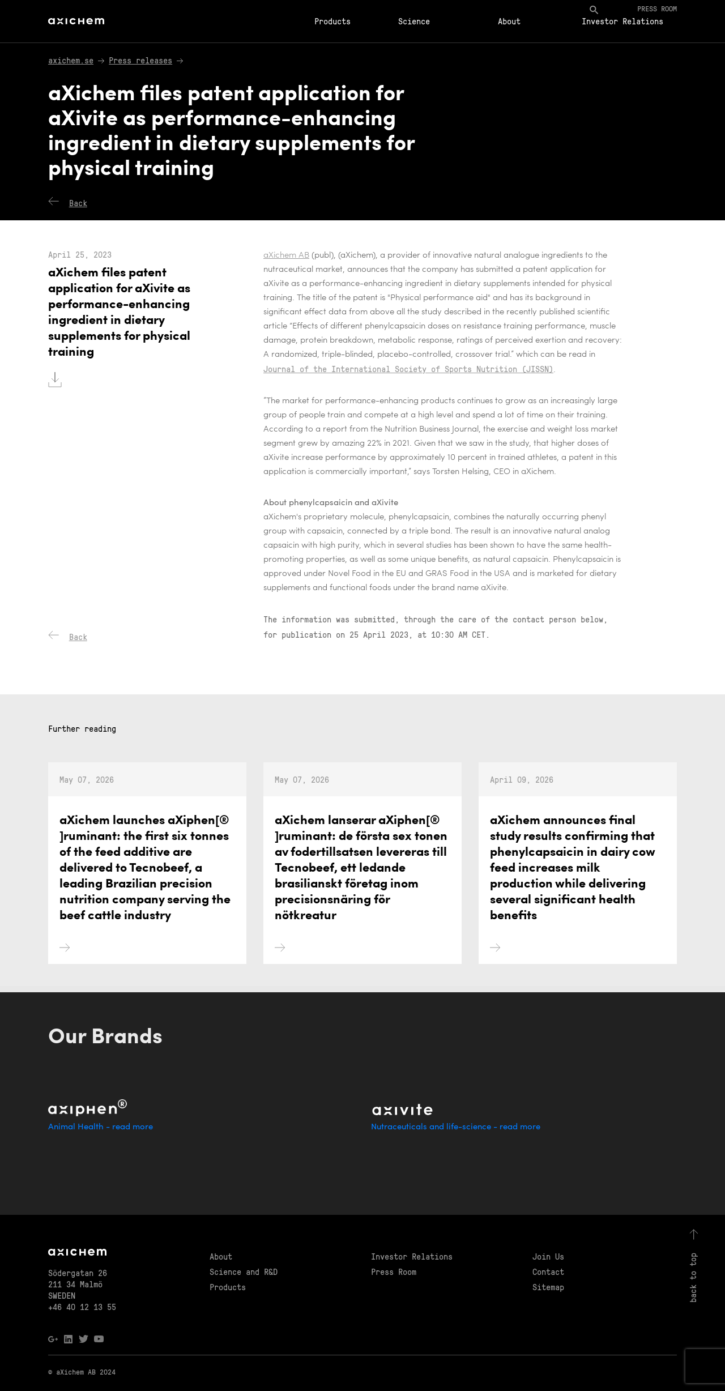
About (509, 21)
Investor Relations (622, 21)
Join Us (548, 1256)
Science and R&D (244, 1271)
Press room (657, 8)
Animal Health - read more (100, 1127)
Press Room (393, 1271)
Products (332, 21)
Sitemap (548, 1286)
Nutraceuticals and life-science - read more (455, 1127)
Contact (548, 1271)
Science (414, 21)
